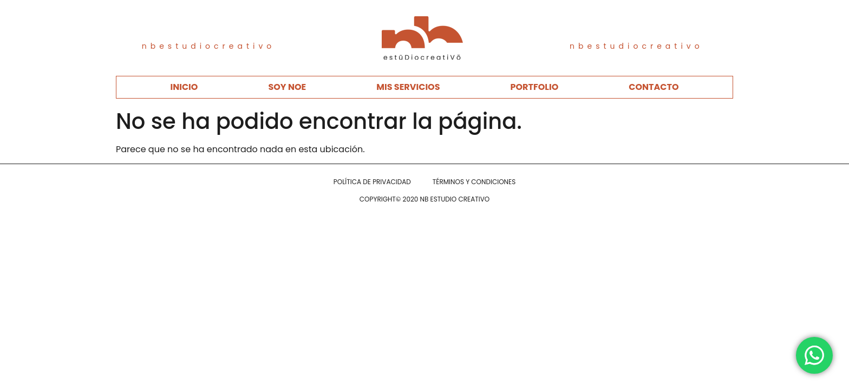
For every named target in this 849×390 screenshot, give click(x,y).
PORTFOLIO (535, 87)
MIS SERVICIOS (408, 87)
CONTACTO (653, 87)
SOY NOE (287, 87)
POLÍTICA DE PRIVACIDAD (372, 181)
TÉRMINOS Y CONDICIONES (474, 181)
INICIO (184, 87)
